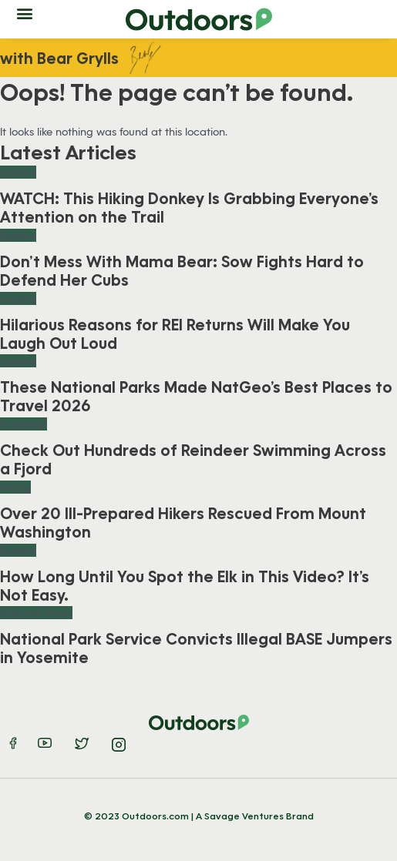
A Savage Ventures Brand (255, 815)
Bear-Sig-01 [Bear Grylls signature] (147, 58)
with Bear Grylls (59, 58)
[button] (24, 12)
